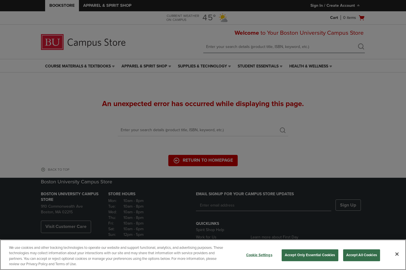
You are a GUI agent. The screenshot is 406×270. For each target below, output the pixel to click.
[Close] (397, 254)
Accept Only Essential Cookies (310, 255)
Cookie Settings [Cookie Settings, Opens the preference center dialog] (259, 255)
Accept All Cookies (361, 255)
